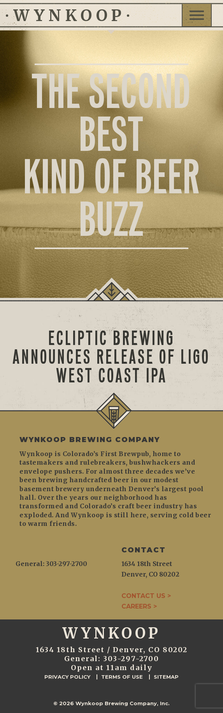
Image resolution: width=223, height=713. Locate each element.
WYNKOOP (67, 15)
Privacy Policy (67, 676)
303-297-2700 (131, 658)
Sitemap (166, 676)
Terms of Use (122, 676)
